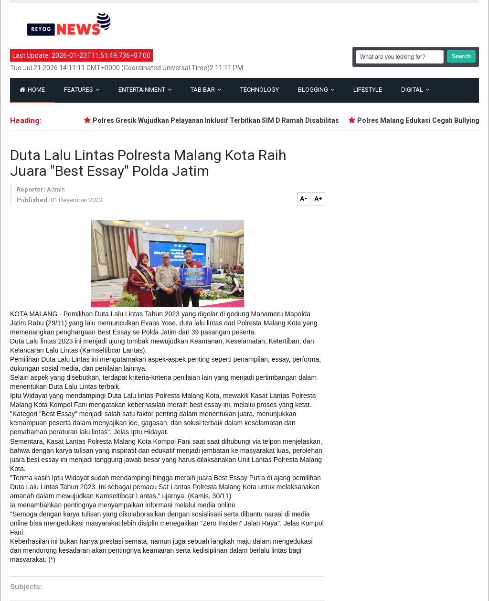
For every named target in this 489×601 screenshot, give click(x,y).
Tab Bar (206, 89)
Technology (259, 89)
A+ (318, 198)
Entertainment (144, 89)
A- (303, 198)
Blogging (316, 89)
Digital (415, 89)
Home (32, 89)
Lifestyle (367, 89)
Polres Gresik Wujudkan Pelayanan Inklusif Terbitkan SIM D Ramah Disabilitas (218, 120)
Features (81, 89)
